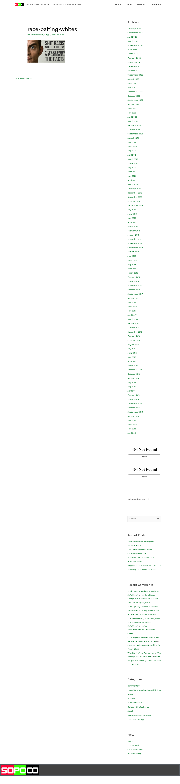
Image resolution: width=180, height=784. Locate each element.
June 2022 (133, 108)
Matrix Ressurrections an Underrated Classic (142, 633)
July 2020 (132, 167)
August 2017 (134, 298)
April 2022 (133, 117)
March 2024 (133, 54)
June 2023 (133, 83)
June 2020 (133, 172)
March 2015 (133, 365)
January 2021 (134, 163)
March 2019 (133, 226)
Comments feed (135, 757)
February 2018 (135, 277)
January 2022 (134, 129)
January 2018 (134, 281)
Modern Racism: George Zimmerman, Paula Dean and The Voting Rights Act (144, 603)
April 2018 (132, 268)
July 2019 (132, 209)
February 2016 (135, 336)
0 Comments (34, 34)
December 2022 (136, 92)
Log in (130, 749)
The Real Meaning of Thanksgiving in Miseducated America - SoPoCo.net (144, 626)
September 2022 (136, 100)
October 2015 (134, 340)
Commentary (156, 4)
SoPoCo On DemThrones (140, 723)
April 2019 (132, 222)
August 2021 (134, 138)
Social (132, 4)
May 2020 (132, 176)
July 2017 (132, 302)
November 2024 (136, 45)
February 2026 (135, 28)
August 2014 (134, 378)
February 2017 (135, 323)
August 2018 (134, 252)
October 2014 (134, 374)
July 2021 (132, 142)
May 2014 (132, 386)
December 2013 (135, 403)
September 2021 (136, 134)
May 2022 (132, 113)
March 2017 (133, 319)
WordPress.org (135, 761)
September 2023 (136, 75)
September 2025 (136, 32)
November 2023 (136, 70)
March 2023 (133, 87)
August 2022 (134, 104)
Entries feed (133, 753)
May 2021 (132, 150)
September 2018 (136, 247)
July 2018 (132, 256)
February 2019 (135, 231)
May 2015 (132, 357)
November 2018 (135, 243)
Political (142, 4)
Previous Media (24, 78)
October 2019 (134, 201)
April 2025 (133, 37)
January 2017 (134, 327)
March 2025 (133, 41)
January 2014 (134, 399)
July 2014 (132, 382)
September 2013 (136, 412)
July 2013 (132, 420)
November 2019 (135, 197)
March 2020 (133, 184)
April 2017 (132, 315)
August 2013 (134, 416)
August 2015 (134, 344)
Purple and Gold (136, 710)
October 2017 (134, 290)
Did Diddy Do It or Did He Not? (143, 573)
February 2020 (135, 188)
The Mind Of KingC (137, 727)
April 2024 (133, 49)
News (130, 702)
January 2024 (134, 62)
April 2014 (132, 391)
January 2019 (134, 235)
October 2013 (134, 407)
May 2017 (132, 311)
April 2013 (132, 433)
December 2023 (136, 66)
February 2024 (135, 58)
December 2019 (135, 193)
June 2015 (132, 353)
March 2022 (133, 121)
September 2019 (136, 205)
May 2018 (132, 264)
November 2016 (135, 332)
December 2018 (135, 239)
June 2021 (132, 146)
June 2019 (132, 214)
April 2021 (132, 155)
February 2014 (135, 395)
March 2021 (133, 159)
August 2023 (134, 79)
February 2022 (135, 125)
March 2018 (133, 273)
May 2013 (132, 429)
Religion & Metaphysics (139, 714)
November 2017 (135, 285)
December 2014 (135, 370)
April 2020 (133, 180)
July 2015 (132, 349)
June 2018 (132, 260)
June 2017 (132, 306)
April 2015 (132, 361)
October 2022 (134, 96)
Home (123, 4)
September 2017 (136, 294)
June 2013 (132, 424)
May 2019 (132, 218)
